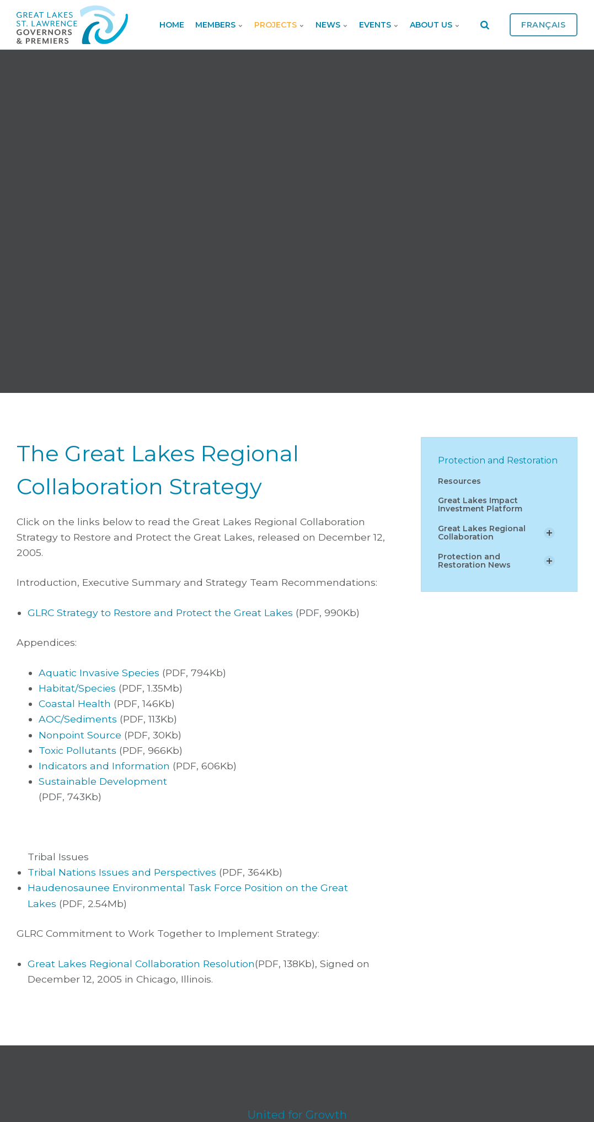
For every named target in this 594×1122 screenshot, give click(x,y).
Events (379, 25)
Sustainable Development (103, 781)
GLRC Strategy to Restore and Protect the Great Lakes (160, 612)
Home (171, 25)
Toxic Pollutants (77, 750)
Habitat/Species (77, 688)
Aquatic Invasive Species (99, 672)
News (331, 25)
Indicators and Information (104, 766)
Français (543, 25)
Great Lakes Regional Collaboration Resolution (141, 963)
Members (219, 25)
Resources (459, 481)
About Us (435, 25)
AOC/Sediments (78, 719)
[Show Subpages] (549, 532)
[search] (484, 25)
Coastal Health (75, 703)
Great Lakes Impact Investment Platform (480, 504)
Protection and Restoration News (474, 561)
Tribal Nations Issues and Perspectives (122, 872)
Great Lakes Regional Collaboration (482, 533)
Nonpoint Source (80, 735)
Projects (279, 25)
